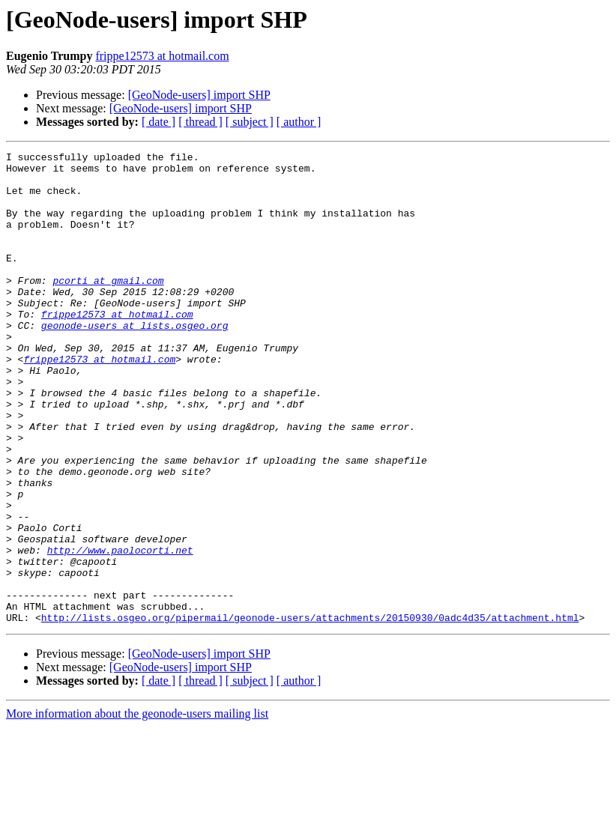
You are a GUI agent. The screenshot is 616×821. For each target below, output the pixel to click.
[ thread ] (200, 121)
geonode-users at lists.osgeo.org (135, 361)
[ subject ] (250, 121)
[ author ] (299, 121)
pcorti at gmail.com (107, 307)
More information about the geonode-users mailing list (137, 808)
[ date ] (158, 121)
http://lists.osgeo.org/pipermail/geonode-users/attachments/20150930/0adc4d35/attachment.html (310, 711)
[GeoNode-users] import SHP (199, 94)
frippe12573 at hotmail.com (162, 55)
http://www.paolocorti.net (120, 630)
